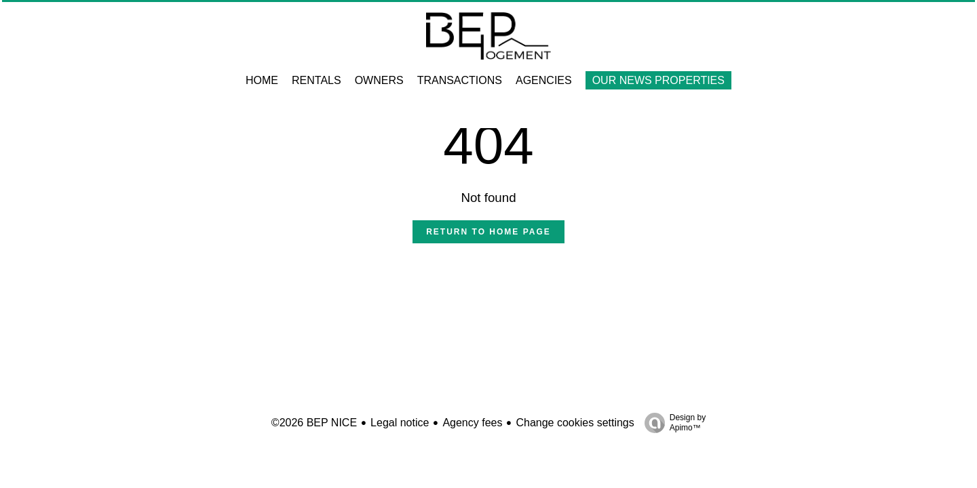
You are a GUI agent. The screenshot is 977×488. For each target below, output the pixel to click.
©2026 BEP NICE (314, 422)
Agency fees (472, 422)
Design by (672, 423)
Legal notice (399, 422)
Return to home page (488, 232)
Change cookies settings (575, 422)
